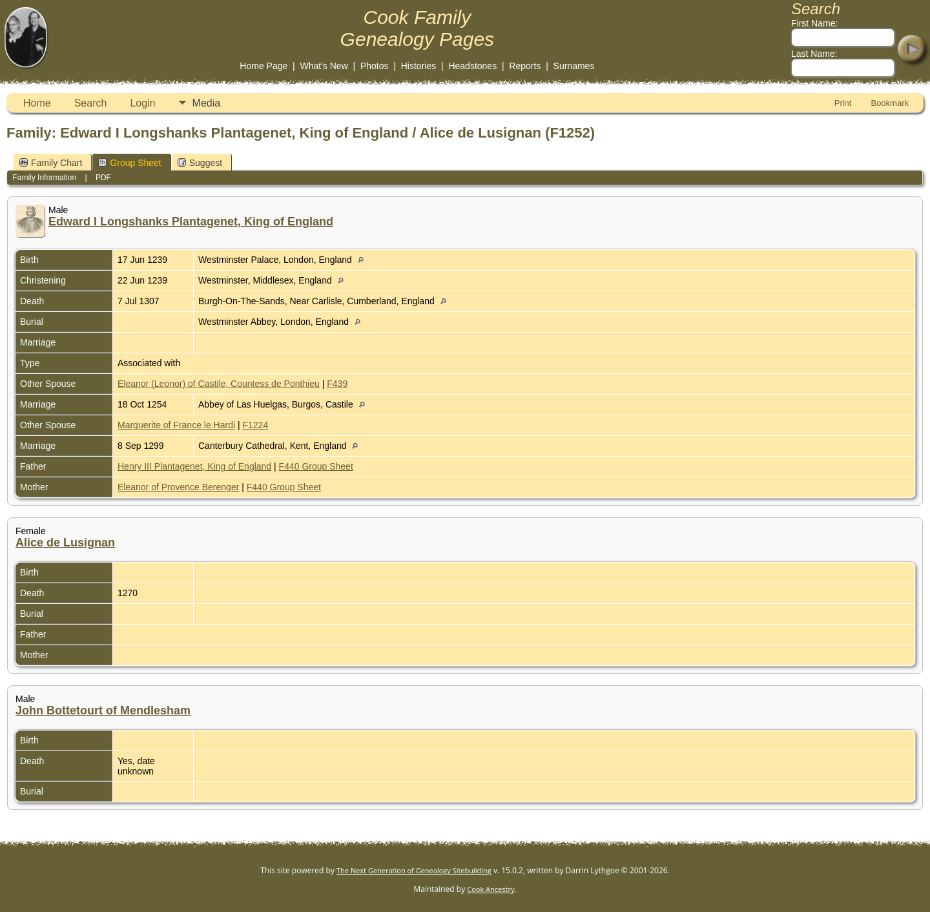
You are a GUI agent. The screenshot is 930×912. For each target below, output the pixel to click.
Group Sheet (129, 163)
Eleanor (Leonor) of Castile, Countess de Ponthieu (219, 383)
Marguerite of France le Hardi (176, 425)
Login (142, 103)
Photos (374, 66)
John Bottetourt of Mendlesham (103, 710)
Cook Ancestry (490, 889)
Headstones (472, 66)
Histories (418, 66)
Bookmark (890, 103)
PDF (103, 177)
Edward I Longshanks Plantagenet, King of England (190, 221)
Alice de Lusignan (65, 542)
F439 (337, 383)
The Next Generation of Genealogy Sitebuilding (413, 870)
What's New (324, 66)
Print (843, 103)
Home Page (263, 66)
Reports (525, 66)
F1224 (256, 425)
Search (90, 103)
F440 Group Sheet (316, 466)
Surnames (574, 66)
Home (37, 103)
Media (206, 103)
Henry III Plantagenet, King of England (194, 466)
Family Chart (50, 163)
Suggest (200, 163)
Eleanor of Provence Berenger (178, 487)
